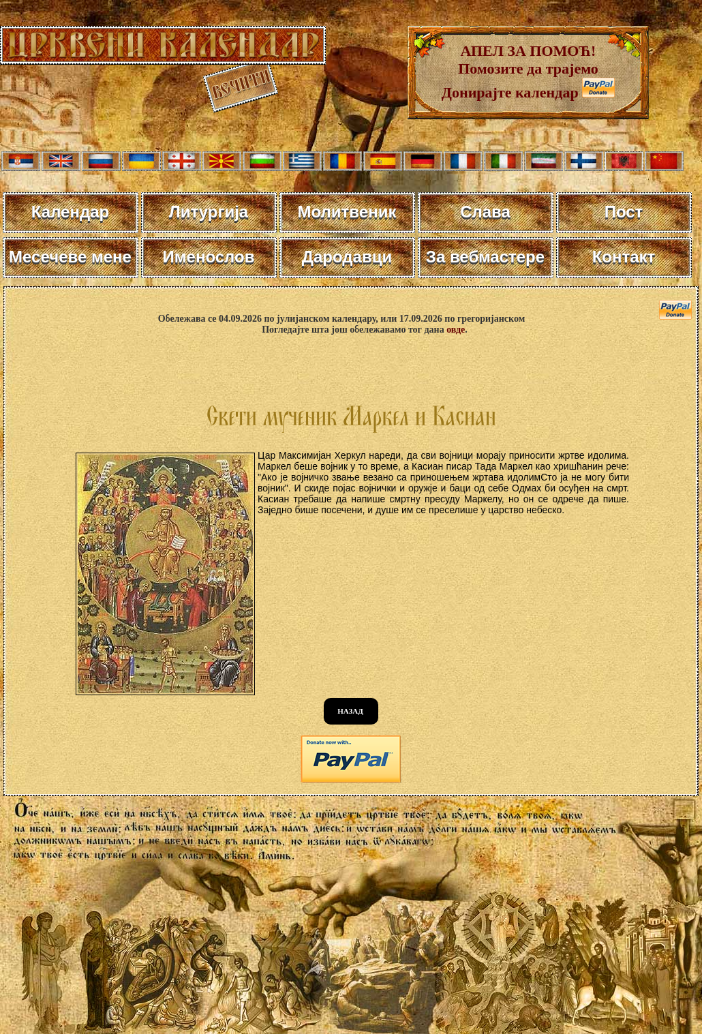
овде (455, 329)
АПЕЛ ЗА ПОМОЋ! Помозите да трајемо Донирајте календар (520, 71)
